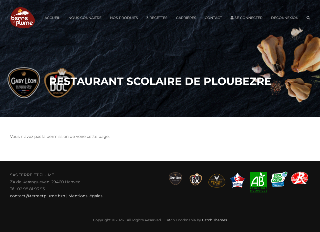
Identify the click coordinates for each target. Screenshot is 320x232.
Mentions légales (85, 196)
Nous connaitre (85, 17)
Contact (213, 17)
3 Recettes (157, 17)
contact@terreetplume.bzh (37, 196)
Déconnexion (284, 17)
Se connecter (246, 17)
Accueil (52, 17)
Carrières (186, 17)
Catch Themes (214, 220)
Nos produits (124, 17)
